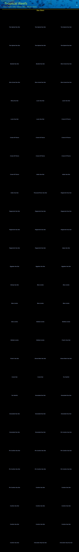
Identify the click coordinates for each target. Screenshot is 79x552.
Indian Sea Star (40, 176)
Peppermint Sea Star (66, 195)
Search (35, 6)
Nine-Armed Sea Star (66, 64)
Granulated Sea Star (40, 400)
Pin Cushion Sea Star (66, 437)
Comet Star (14, 381)
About (24, 6)
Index (14, 6)
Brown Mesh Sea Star (40, 362)
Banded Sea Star (14, 64)
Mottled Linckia (40, 325)
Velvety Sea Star (14, 288)
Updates (19, 6)
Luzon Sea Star (40, 102)
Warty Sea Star (14, 102)
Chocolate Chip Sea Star (40, 548)
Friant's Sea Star (66, 344)
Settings (29, 6)
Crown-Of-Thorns (66, 120)
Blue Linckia (40, 288)
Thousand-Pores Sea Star (40, 195)
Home (5, 6)
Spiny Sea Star (66, 251)
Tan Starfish (66, 381)
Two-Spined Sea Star (14, 27)
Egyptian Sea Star (14, 269)
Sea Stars (40, 10)
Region (10, 6)
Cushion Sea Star (40, 493)
